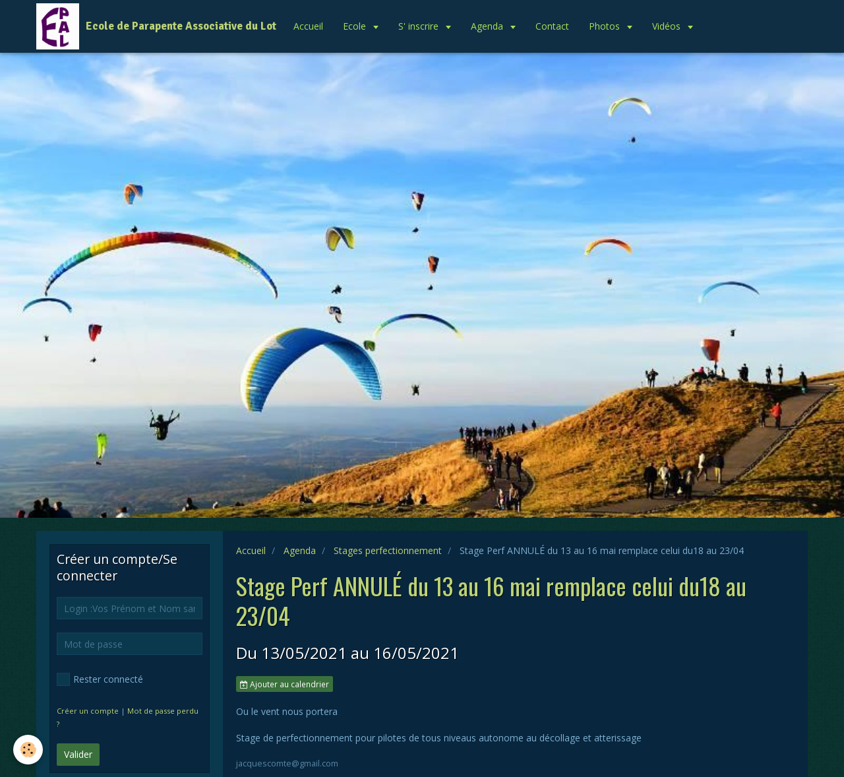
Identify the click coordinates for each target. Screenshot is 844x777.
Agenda (488, 26)
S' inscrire (419, 26)
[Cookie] (28, 749)
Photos (605, 26)
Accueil (308, 26)
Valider (78, 754)
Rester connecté (100, 679)
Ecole (356, 26)
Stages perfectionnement (388, 550)
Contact (552, 26)
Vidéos (667, 26)
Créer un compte (88, 711)
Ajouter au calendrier (284, 684)
